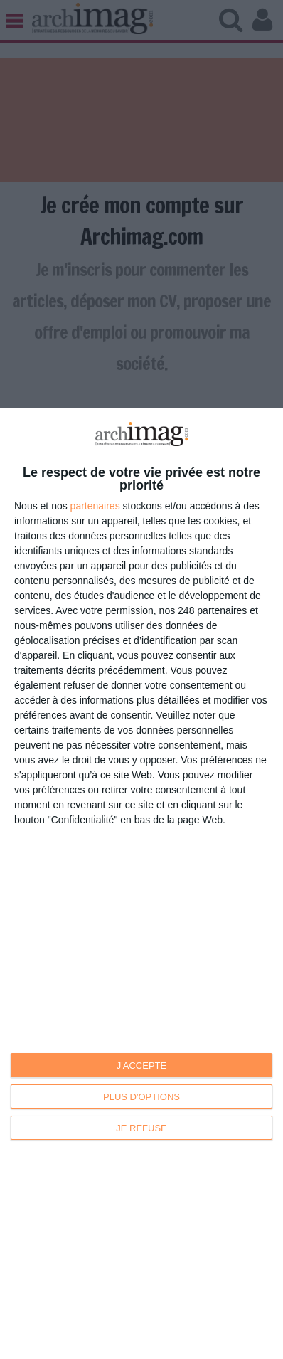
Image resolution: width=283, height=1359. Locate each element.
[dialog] (141, 883)
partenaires (95, 506)
